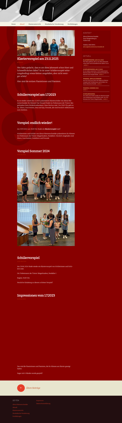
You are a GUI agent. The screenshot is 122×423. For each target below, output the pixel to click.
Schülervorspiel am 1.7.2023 (36, 94)
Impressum (40, 400)
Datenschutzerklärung (43, 403)
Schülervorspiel (28, 258)
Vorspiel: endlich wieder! (34, 123)
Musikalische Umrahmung (54, 24)
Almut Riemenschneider (20, 404)
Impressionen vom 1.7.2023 (36, 295)
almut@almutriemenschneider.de (93, 47)
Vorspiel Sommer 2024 (33, 151)
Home (13, 24)
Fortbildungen (73, 24)
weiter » (86, 65)
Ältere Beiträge (28, 388)
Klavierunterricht (35, 24)
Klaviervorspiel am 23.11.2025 (37, 59)
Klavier (21, 62)
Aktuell (22, 24)
